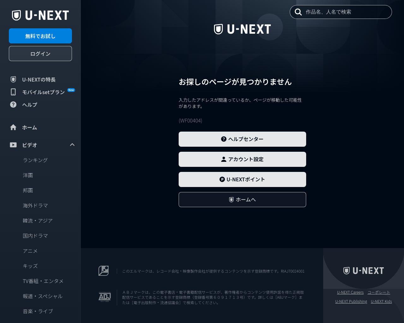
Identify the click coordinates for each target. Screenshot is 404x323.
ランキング (35, 160)
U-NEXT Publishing (351, 301)
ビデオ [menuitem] (42, 144)
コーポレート (378, 292)
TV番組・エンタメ (43, 281)
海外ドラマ (35, 205)
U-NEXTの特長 (32, 79)
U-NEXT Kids (381, 301)
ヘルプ (23, 104)
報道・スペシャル (43, 296)
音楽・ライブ (38, 311)
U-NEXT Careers (350, 292)
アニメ (30, 250)
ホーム (23, 127)
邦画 (28, 190)
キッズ (30, 265)
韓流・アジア (38, 220)
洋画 (28, 175)
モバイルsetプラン (42, 92)
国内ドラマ (35, 235)
